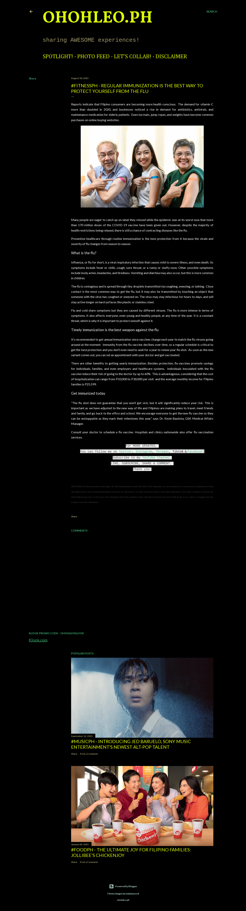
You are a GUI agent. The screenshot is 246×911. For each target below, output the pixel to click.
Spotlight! (58, 57)
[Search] (211, 11)
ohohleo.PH (98, 18)
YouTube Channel (156, 457)
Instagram (143, 451)
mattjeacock (132, 893)
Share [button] (32, 78)
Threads (162, 451)
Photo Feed (93, 57)
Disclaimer (171, 57)
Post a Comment (89, 753)
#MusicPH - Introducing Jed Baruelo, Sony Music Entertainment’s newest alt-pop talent (131, 744)
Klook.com (38, 640)
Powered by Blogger (123, 886)
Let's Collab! (132, 57)
